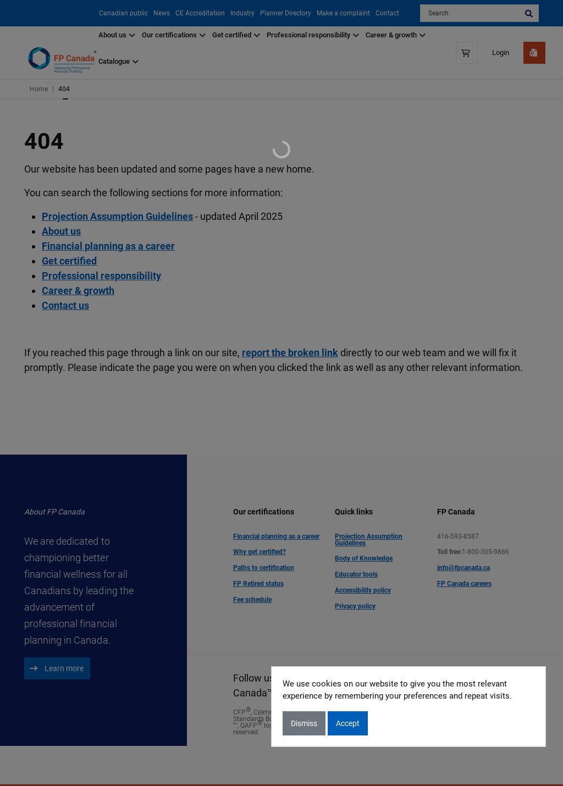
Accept (348, 723)
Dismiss (304, 723)
